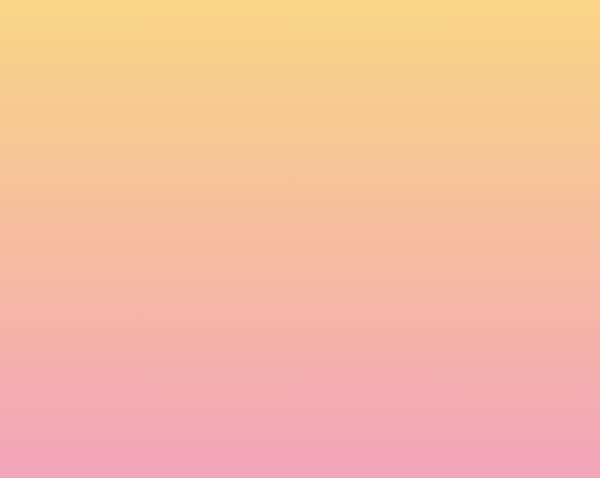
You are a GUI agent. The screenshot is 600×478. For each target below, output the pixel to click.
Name (131, 351)
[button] (485, 19)
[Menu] (558, 20)
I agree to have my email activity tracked (206, 417)
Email (317, 351)
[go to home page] (89, 60)
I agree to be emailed (171, 402)
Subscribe (146, 445)
